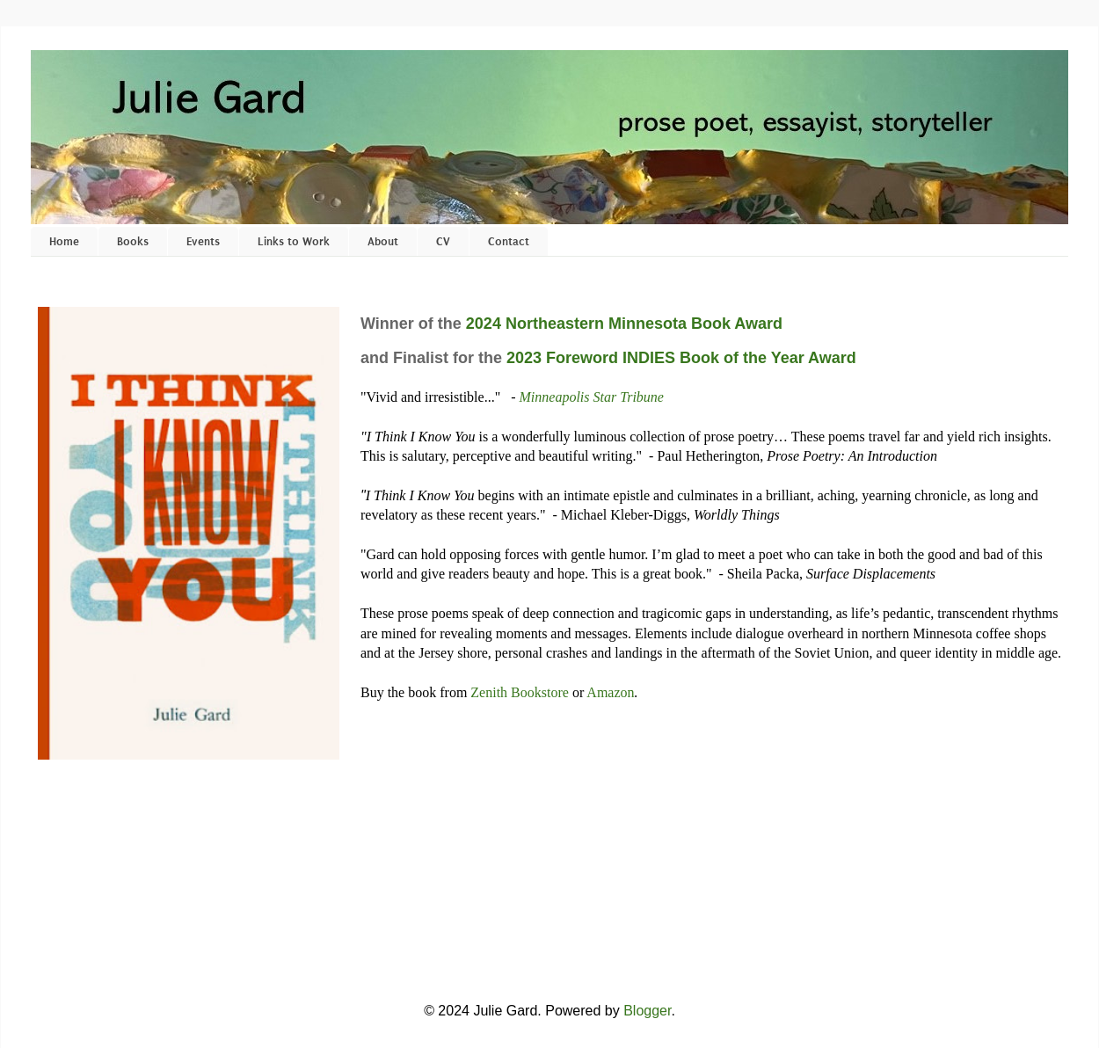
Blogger (647, 1010)
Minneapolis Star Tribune (592, 396)
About (383, 241)
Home (64, 241)
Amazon (610, 692)
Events (203, 241)
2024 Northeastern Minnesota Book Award (624, 323)
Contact (508, 241)
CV (443, 241)
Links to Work (294, 241)
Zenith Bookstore (519, 692)
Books (133, 241)
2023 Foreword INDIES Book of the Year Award (681, 358)
